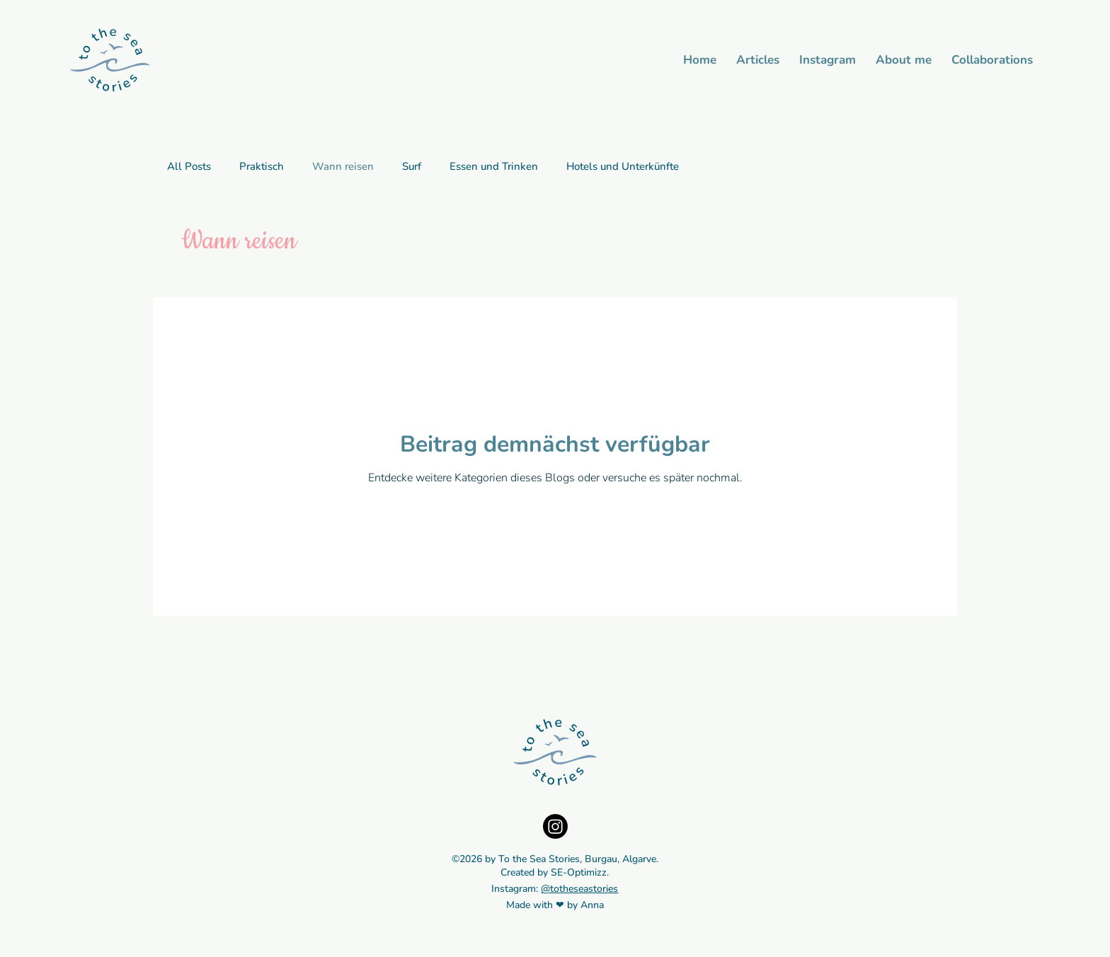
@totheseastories (579, 888)
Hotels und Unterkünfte (622, 166)
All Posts (189, 166)
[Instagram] (555, 826)
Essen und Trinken (494, 166)
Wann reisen (343, 166)
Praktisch (261, 166)
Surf (411, 166)
